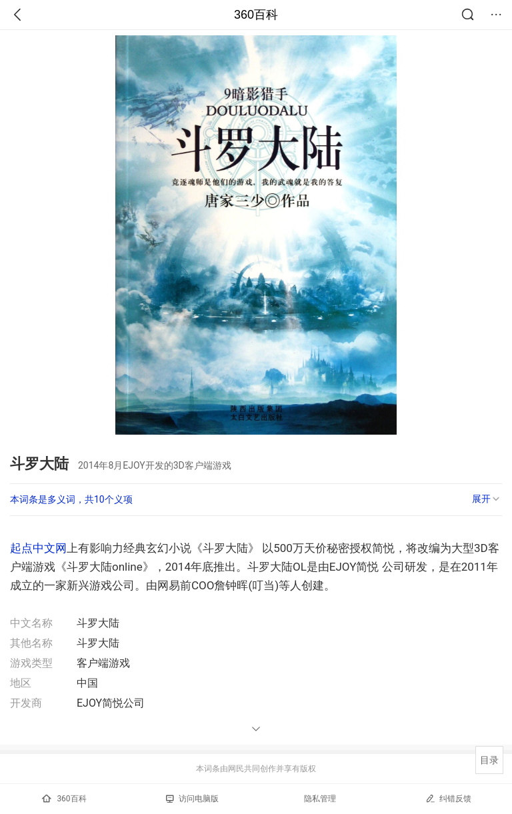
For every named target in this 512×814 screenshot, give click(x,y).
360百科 (256, 14)
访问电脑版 (192, 798)
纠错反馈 (448, 798)
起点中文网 (38, 548)
